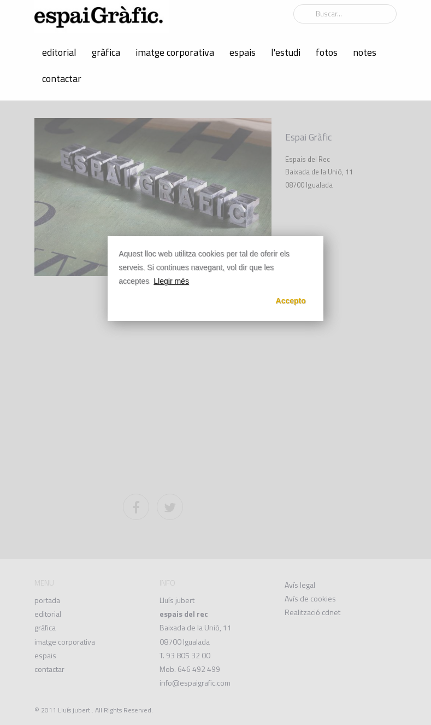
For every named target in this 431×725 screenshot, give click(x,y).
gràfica (106, 52)
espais (242, 52)
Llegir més (171, 281)
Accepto (291, 300)
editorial (59, 52)
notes (364, 52)
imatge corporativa (174, 52)
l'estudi (285, 52)
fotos (327, 52)
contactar (61, 78)
